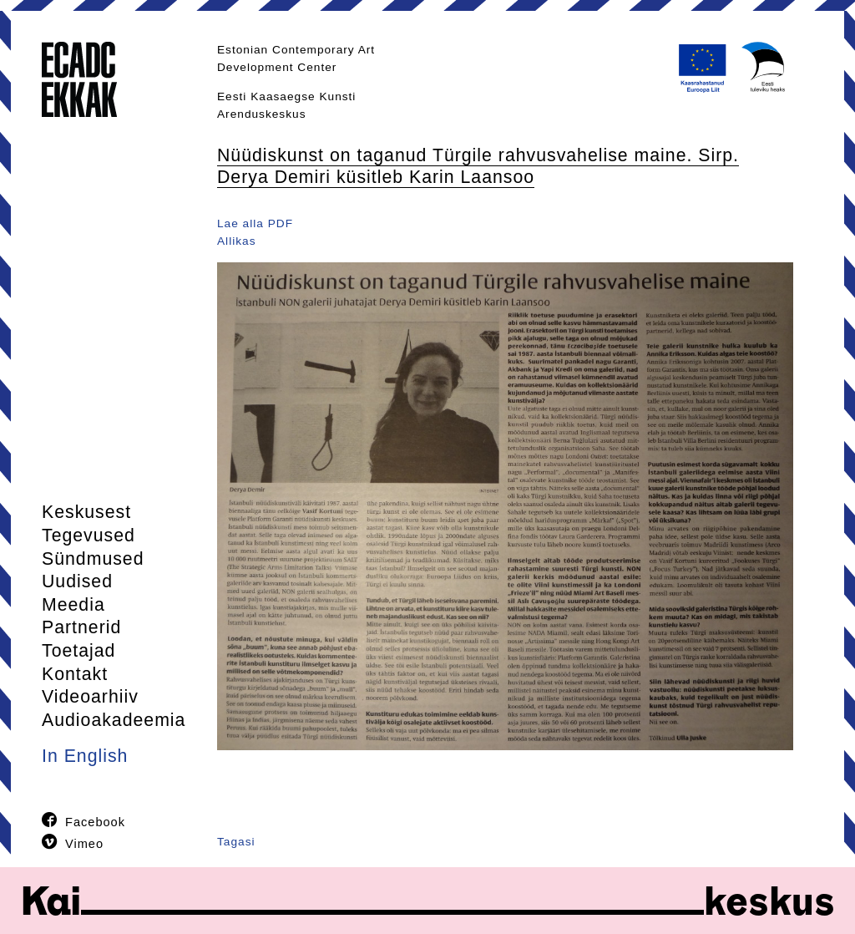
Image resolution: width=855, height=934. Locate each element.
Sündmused (93, 559)
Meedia (73, 605)
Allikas (236, 241)
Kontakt (75, 674)
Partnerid (81, 627)
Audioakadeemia (113, 720)
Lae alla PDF (255, 223)
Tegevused (88, 535)
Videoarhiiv (90, 697)
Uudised (77, 581)
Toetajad (78, 651)
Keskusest (86, 512)
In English (85, 756)
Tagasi (236, 841)
